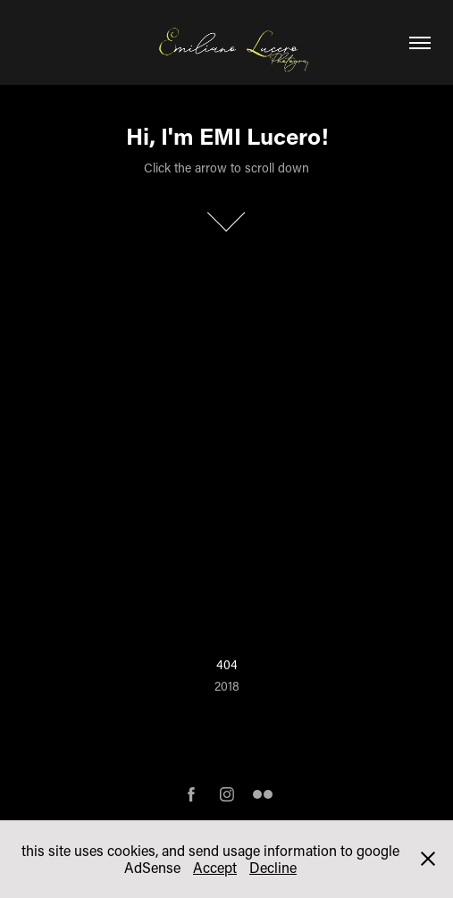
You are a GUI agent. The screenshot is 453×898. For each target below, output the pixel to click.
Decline (273, 867)
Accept (215, 867)
